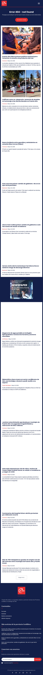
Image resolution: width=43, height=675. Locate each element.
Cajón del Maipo (6, 385)
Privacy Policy (15, 662)
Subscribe (37, 659)
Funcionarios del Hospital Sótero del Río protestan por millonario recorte (20, 514)
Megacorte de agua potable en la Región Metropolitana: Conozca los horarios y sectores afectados (19, 334)
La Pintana (5, 339)
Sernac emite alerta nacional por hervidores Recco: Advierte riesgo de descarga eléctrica (20, 267)
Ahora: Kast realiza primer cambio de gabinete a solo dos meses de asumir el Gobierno (21, 225)
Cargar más (21, 577)
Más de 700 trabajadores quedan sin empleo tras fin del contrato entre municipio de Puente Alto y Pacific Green (21, 561)
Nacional (4, 188)
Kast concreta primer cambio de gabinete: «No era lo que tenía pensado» (21, 184)
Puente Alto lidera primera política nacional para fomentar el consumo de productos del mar (19, 57)
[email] (18, 659)
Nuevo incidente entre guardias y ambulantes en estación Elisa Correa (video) (19, 143)
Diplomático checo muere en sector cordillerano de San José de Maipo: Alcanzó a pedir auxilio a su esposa (20, 381)
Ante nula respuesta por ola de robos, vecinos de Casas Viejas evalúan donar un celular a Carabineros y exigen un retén (21, 470)
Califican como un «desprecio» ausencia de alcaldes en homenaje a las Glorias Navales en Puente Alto (21, 100)
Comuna (4, 60)
